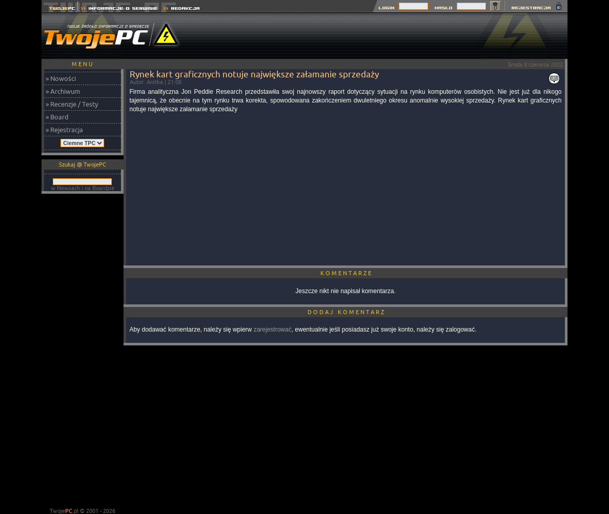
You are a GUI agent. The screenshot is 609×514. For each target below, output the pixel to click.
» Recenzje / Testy (72, 104)
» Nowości (61, 78)
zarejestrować (273, 329)
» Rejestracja (64, 129)
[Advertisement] (380, 36)
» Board (57, 116)
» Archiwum (63, 91)
